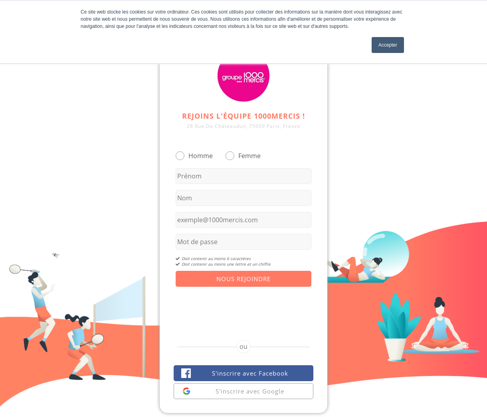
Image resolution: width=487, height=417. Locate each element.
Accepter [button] (387, 45)
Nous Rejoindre (243, 279)
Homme (200, 155)
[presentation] (243, 306)
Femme (249, 155)
